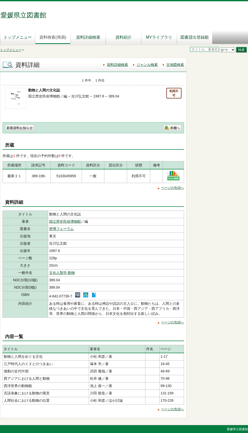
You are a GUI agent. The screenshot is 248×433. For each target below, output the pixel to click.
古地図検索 (175, 65)
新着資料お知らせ (20, 128)
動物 (71, 273)
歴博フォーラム (61, 229)
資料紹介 (123, 37)
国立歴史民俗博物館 (65, 221)
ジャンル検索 (147, 65)
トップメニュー (18, 37)
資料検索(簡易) (52, 37)
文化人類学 (58, 273)
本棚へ (175, 128)
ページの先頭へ (172, 188)
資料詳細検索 (88, 37)
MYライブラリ (159, 37)
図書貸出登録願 (194, 37)
